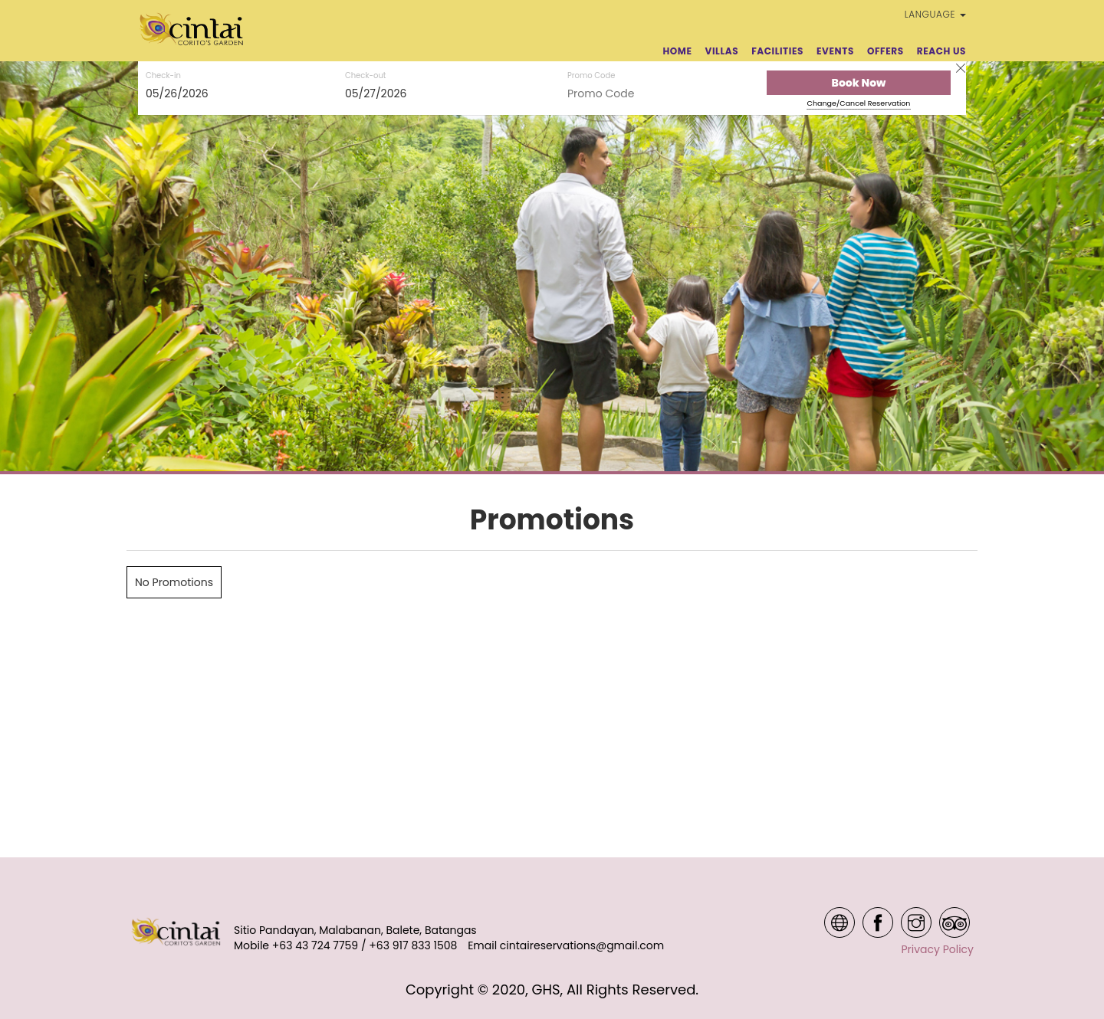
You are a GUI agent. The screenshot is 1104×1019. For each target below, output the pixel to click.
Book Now (859, 82)
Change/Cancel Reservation (859, 103)
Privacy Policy (937, 949)
